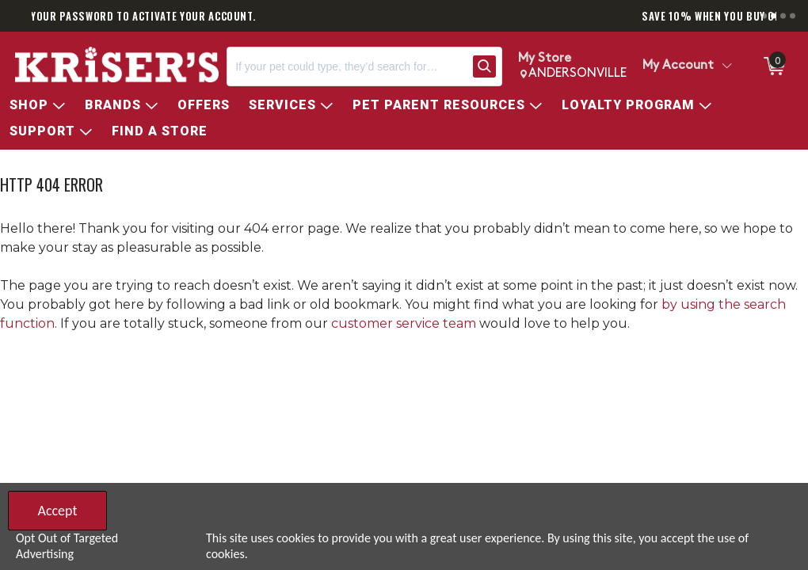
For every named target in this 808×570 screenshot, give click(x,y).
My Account (678, 65)
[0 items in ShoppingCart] (773, 66)
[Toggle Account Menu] (726, 66)
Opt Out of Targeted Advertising (67, 545)
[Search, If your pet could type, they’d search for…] (346, 67)
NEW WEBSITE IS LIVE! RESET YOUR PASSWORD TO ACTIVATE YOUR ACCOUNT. (290, 16)
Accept (57, 510)
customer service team (403, 323)
